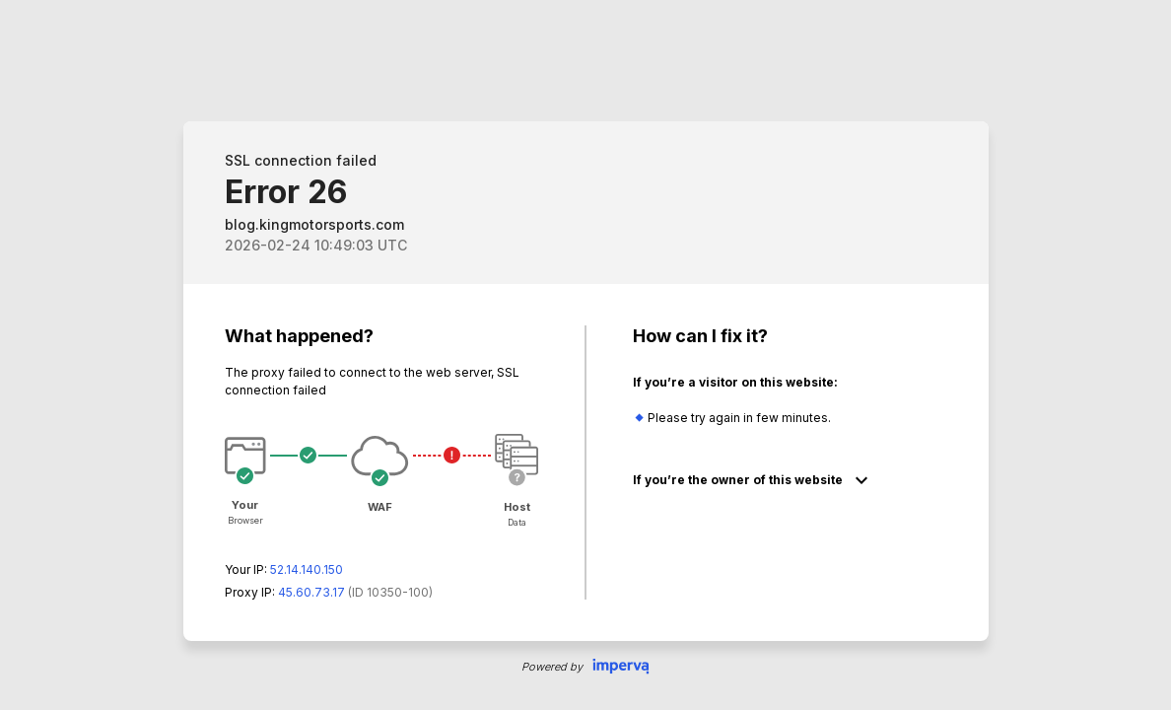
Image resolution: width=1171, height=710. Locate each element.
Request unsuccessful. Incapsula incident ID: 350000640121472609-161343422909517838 (585, 355)
